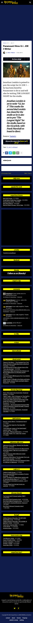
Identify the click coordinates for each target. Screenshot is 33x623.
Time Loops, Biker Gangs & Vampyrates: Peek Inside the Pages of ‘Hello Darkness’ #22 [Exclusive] (15, 401)
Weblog (22, 620)
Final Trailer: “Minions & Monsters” (12, 431)
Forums (19, 618)
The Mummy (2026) (8, 538)
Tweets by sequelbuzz (9, 253)
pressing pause (7, 528)
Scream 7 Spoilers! (8, 541)
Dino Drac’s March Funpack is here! (12, 501)
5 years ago (19, 297)
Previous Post (6, 173)
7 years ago (19, 325)
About (13, 618)
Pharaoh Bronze (10, 300)
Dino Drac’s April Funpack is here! (12, 499)
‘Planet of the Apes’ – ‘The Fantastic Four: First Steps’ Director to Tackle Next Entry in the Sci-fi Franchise (16, 364)
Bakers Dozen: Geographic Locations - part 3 (15, 481)
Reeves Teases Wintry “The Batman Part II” (15, 421)
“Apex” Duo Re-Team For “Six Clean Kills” (14, 425)
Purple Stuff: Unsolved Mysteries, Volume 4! (15, 503)
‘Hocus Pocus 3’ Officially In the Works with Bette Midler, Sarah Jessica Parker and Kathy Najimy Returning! (16, 381)
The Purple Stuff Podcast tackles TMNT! (14, 496)
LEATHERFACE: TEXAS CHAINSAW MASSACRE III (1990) (15, 318)
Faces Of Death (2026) (9, 540)
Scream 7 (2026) (7, 543)
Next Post (28, 173)
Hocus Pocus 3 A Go (8, 201)
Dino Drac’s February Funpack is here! (13, 506)
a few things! (6, 526)
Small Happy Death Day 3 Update (12, 200)
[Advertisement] (16, 23)
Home (4, 43)
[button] (2, 2)
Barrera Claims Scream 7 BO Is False (13, 205)
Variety (13, 136)
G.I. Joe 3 (10, 43)
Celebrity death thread (9, 472)
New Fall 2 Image (7, 198)
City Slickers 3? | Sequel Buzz (9, 297)
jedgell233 (9, 293)
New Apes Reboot (8, 203)
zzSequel (15, 147)
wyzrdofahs (9, 323)
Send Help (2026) (8, 545)
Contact (8, 618)
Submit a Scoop (13, 620)
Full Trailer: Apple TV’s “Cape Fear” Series (14, 433)
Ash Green (9, 306)
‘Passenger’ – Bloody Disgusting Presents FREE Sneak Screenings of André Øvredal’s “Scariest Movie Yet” (16, 406)
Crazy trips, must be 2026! (10, 525)
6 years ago (12, 311)
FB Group (25, 618)
